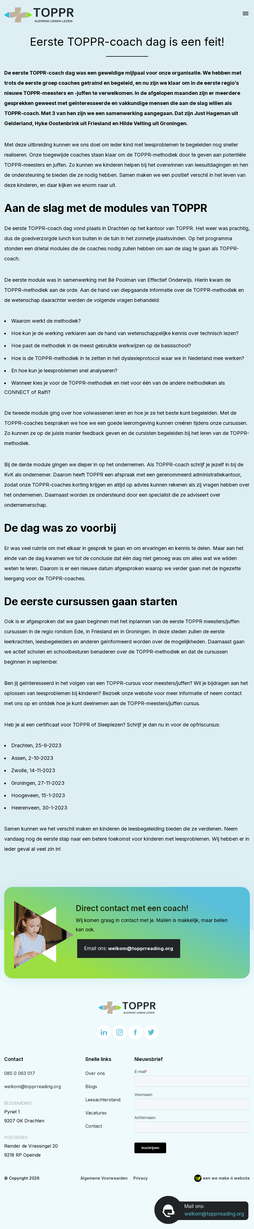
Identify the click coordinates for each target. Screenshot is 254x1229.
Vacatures (96, 1113)
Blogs (91, 1086)
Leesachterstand (102, 1099)
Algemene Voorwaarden (104, 1178)
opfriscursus (204, 725)
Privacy (140, 1178)
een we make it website (222, 1178)
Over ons (95, 1073)
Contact (93, 1126)
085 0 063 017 (19, 1073)
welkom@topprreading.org (128, 948)
